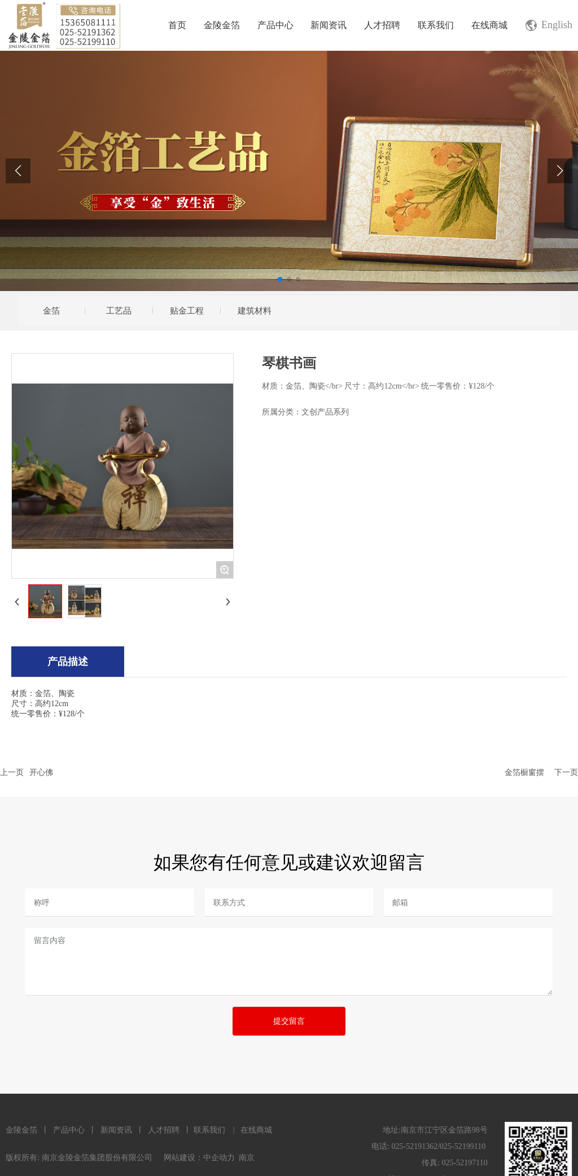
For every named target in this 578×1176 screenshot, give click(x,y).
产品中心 (69, 1130)
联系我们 (209, 1130)
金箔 (51, 311)
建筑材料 (255, 311)
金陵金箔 (21, 1130)
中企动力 (219, 1157)
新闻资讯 (116, 1130)
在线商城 (256, 1130)
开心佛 (41, 772)
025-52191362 (415, 1146)
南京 (247, 1157)
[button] (280, 279)
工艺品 (119, 311)
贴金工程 (187, 311)
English (556, 24)
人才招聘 (163, 1130)
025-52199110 (462, 1146)
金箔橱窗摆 (524, 772)
